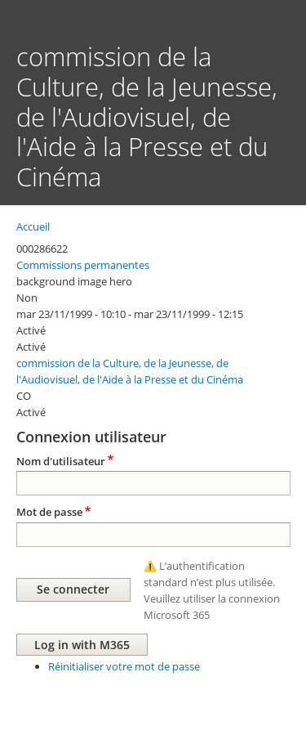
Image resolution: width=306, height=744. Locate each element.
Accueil (33, 226)
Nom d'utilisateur (60, 461)
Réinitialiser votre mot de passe (124, 666)
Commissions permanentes (82, 265)
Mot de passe (49, 511)
